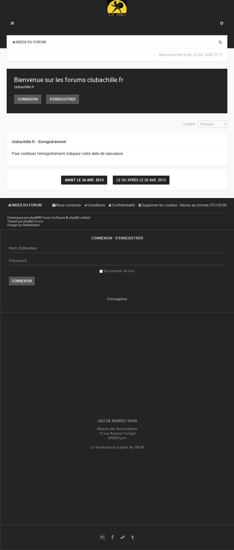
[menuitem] (222, 24)
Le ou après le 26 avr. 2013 (141, 180)
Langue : (190, 124)
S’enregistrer (62, 99)
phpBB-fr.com (33, 221)
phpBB (34, 217)
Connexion (28, 99)
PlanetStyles (31, 225)
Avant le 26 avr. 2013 (84, 180)
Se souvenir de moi (117, 271)
